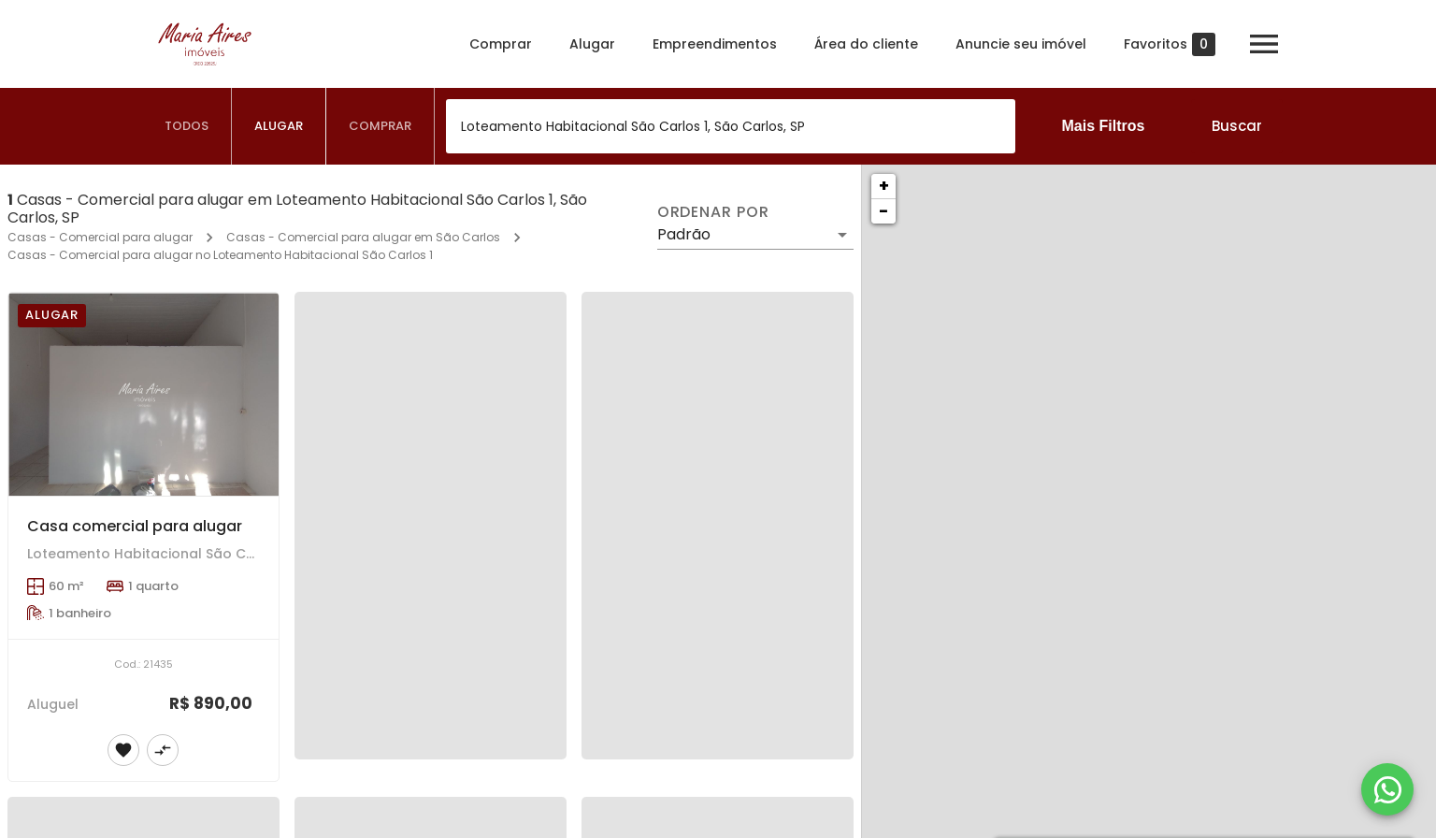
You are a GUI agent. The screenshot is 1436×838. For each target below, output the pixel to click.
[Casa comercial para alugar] (143, 394)
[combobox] (730, 126)
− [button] (883, 211)
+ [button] (884, 185)
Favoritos (1169, 44)
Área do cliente (866, 44)
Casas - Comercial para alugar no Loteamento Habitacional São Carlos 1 (220, 255)
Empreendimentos (715, 44)
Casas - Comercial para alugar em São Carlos (363, 237)
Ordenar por (713, 212)
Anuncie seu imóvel (1020, 44)
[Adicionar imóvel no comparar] (163, 750)
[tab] (187, 126)
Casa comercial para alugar (134, 526)
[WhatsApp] (1387, 789)
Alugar (592, 44)
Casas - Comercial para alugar (100, 237)
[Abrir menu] (1264, 44)
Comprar (500, 44)
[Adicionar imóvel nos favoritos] (123, 750)
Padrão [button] (684, 234)
